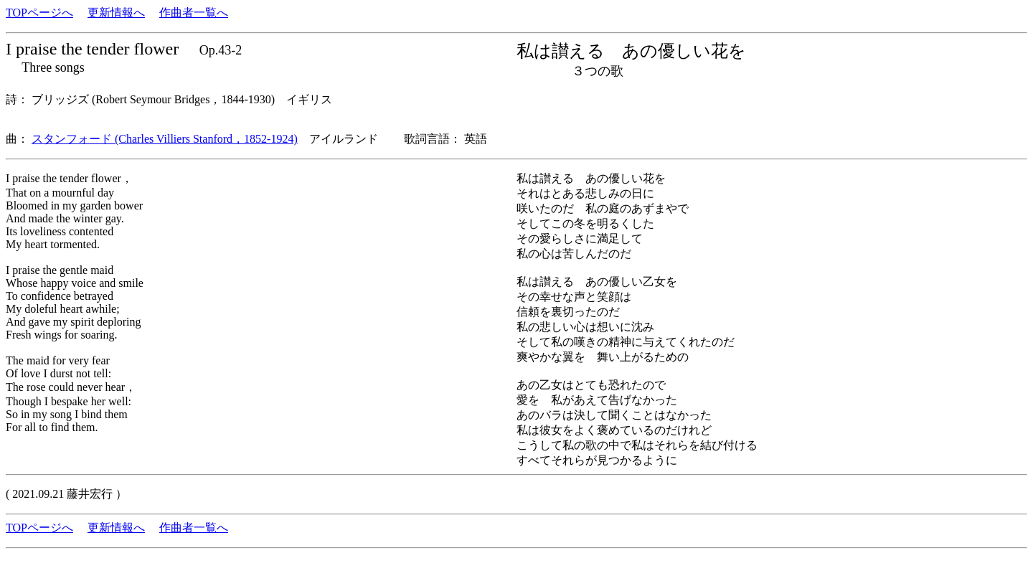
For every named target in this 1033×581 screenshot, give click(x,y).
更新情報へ (116, 12)
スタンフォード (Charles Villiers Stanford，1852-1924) (165, 139)
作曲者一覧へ (193, 12)
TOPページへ (39, 12)
